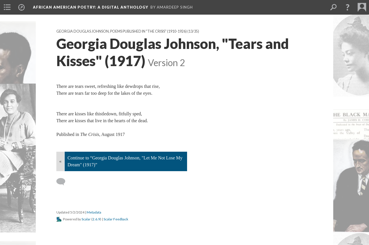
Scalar (86, 219)
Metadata (94, 212)
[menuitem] (7, 7)
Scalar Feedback (116, 219)
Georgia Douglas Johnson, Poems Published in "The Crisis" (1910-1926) (121, 31)
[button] (347, 7)
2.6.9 (96, 219)
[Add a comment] (63, 181)
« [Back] (60, 161)
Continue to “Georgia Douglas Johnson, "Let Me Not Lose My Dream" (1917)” (125, 161)
